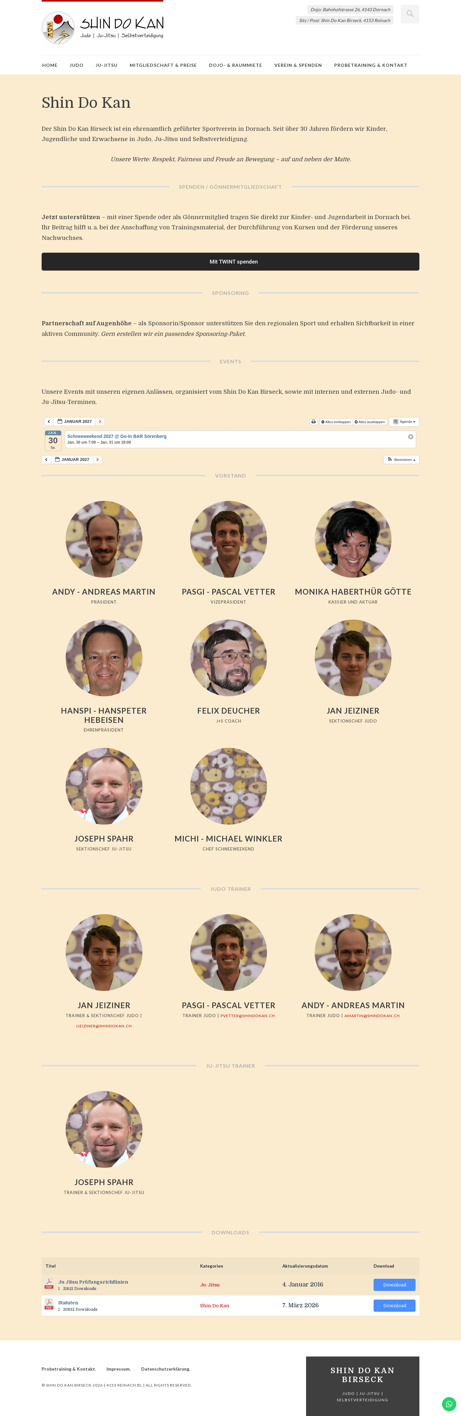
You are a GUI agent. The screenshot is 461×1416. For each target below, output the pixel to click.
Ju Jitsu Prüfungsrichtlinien (93, 1282)
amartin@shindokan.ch (372, 1015)
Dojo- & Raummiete (235, 65)
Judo (77, 65)
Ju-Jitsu (106, 65)
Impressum (118, 1369)
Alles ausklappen (370, 422)
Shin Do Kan (217, 1305)
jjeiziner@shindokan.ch (104, 1025)
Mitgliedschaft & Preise (163, 65)
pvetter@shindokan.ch (248, 1015)
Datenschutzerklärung (165, 1369)
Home (50, 65)
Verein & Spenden (298, 65)
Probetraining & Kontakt (371, 65)
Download (394, 1284)
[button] (401, 459)
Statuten (68, 1303)
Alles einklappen (336, 422)
